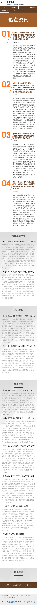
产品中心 (23, 7)
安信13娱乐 (12, 598)
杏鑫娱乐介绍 (14, 8)
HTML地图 (31, 602)
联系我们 (5, 11)
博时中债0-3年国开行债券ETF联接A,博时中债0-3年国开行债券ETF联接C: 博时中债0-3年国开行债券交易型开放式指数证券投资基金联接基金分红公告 (24, 87)
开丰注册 (5, 598)
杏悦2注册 (12, 595)
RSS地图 (25, 602)
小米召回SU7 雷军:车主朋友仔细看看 (16, 506)
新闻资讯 (33, 7)
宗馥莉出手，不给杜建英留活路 (14, 534)
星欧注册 (27, 595)
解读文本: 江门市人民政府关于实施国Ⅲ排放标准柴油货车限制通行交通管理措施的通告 (23, 136)
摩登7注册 (20, 595)
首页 (5, 7)
